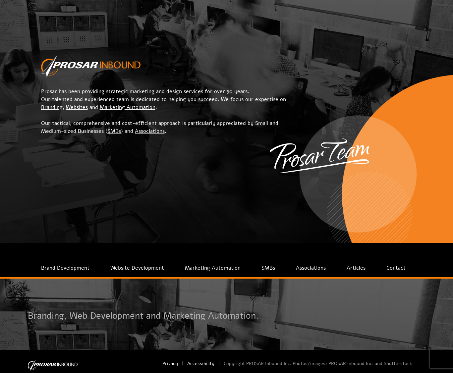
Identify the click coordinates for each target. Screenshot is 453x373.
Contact (396, 268)
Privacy (170, 363)
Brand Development (65, 268)
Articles (356, 268)
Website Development (137, 268)
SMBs (268, 268)
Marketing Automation (213, 268)
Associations (311, 268)
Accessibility (200, 363)
